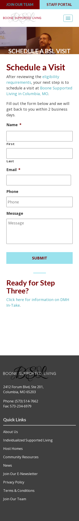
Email (13, 169)
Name (13, 124)
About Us (10, 431)
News (7, 465)
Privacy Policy (13, 482)
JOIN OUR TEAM (19, 4)
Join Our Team (14, 499)
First (11, 144)
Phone (12, 191)
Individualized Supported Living (28, 440)
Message (14, 213)
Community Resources (21, 457)
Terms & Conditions (19, 490)
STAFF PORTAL (59, 4)
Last (10, 161)
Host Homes (13, 448)
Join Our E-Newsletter (20, 473)
